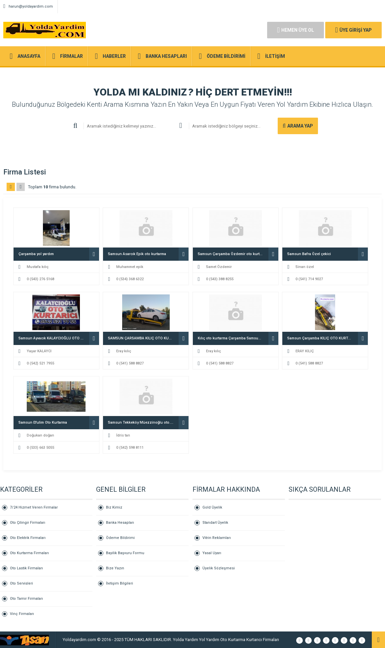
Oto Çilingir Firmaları (27, 522)
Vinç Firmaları (22, 614)
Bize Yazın (115, 568)
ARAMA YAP (298, 126)
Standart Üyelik (215, 522)
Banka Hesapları (120, 522)
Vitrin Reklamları (216, 538)
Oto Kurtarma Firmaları (29, 553)
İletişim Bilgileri (119, 583)
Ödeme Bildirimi (120, 538)
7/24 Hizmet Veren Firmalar (34, 507)
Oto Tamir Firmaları (26, 598)
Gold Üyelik (212, 507)
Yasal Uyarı (211, 553)
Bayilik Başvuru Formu (125, 553)
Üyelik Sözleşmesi (218, 568)
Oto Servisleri (21, 583)
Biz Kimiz (114, 507)
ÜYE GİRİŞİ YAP (353, 30)
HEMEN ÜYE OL (295, 30)
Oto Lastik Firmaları (26, 568)
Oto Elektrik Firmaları (28, 538)
